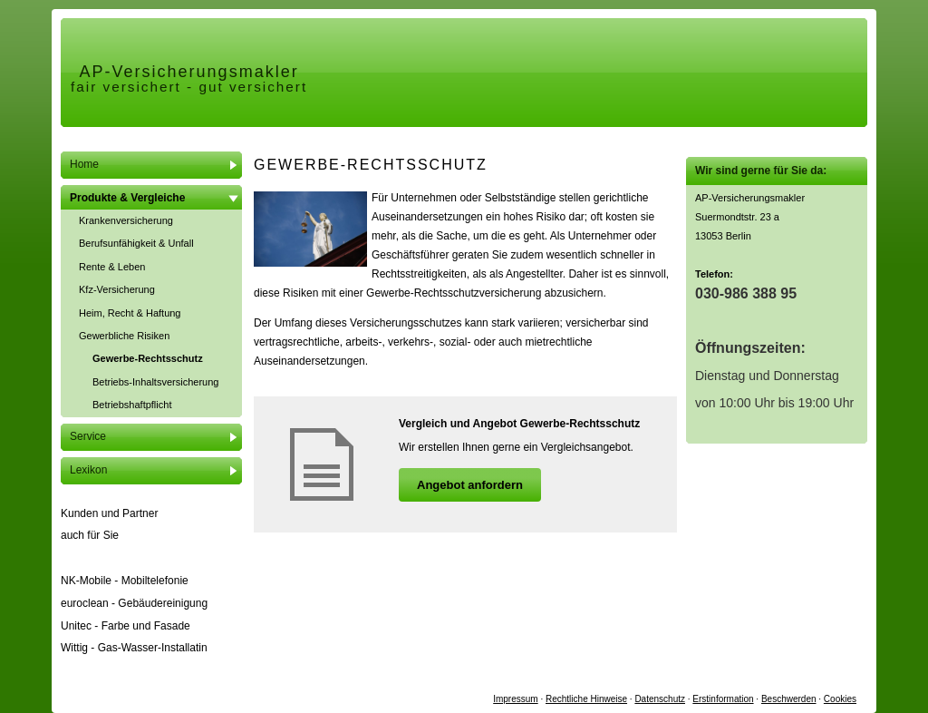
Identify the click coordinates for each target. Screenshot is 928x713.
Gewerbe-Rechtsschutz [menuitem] (147, 358)
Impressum (515, 699)
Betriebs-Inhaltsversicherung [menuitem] (155, 381)
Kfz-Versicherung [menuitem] (117, 289)
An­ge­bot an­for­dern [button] (470, 485)
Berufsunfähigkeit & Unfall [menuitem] (136, 243)
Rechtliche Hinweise (586, 699)
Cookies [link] (840, 699)
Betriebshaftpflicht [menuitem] (131, 404)
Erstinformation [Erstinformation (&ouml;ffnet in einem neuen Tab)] (722, 699)
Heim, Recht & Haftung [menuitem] (130, 313)
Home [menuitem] (84, 164)
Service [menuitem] (88, 436)
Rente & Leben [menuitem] (112, 266)
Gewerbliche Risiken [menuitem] (124, 335)
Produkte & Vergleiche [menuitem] (127, 197)
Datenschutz (659, 699)
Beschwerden (789, 699)
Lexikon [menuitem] (88, 470)
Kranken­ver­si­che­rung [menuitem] (126, 220)
